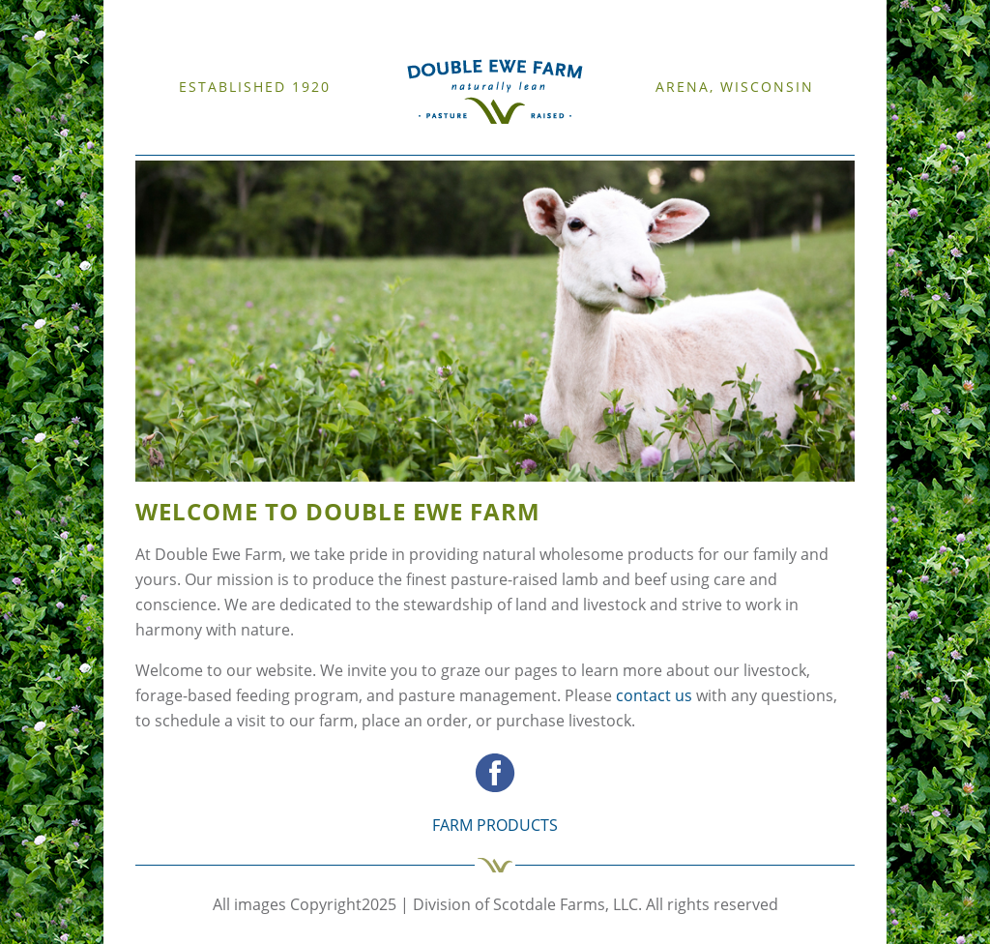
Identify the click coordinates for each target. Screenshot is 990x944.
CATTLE (306, 143)
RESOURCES (359, 143)
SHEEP (269, 143)
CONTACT (513, 143)
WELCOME (163, 143)
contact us (654, 695)
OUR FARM (222, 143)
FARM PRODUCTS (439, 143)
